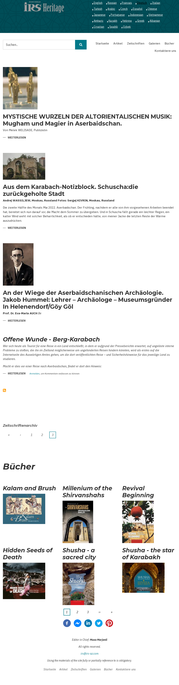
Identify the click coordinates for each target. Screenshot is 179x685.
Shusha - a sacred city (79, 554)
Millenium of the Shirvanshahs (87, 492)
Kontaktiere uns (165, 51)
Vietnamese (155, 15)
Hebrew (127, 21)
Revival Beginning (138, 492)
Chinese (152, 9)
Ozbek (127, 27)
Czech (124, 9)
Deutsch (142, 3)
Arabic (111, 9)
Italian (156, 3)
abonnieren (4, 390)
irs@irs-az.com (90, 653)
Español (137, 9)
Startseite (102, 43)
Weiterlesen (17, 137)
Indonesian (136, 15)
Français (127, 3)
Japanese (99, 15)
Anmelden (34, 373)
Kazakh (113, 21)
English (98, 3)
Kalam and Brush (29, 488)
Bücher (169, 43)
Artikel (118, 43)
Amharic (98, 21)
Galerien (154, 43)
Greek (140, 21)
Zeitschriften (135, 43)
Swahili (113, 27)
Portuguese (118, 15)
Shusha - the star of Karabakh (148, 554)
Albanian (155, 21)
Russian (112, 3)
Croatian (99, 27)
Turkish (98, 9)
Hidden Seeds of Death (27, 554)
